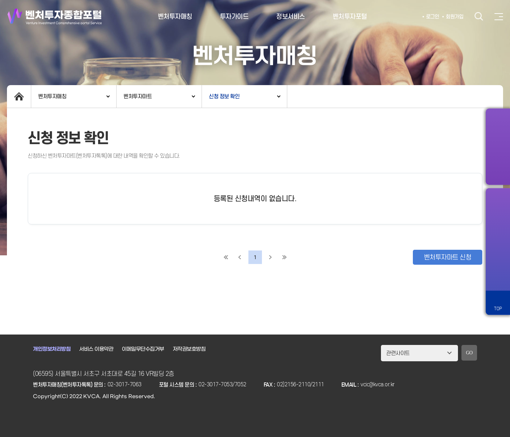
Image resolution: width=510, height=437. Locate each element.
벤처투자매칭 (175, 16)
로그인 (432, 17)
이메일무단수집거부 (143, 349)
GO (469, 352)
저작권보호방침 (189, 349)
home (19, 96)
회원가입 (454, 17)
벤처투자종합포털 (54, 16)
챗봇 (498, 254)
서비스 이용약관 (96, 349)
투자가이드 (234, 16)
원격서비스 (498, 278)
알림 (498, 205)
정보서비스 (290, 16)
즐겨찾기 (498, 229)
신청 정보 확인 (224, 96)
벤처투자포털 (350, 16)
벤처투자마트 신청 (447, 257)
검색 (478, 16)
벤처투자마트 (138, 96)
